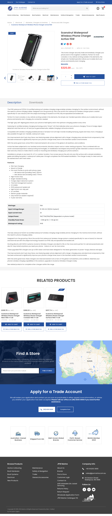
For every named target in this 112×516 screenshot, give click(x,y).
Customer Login (63, 477)
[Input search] (58, 8)
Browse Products (14, 464)
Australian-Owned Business (18, 439)
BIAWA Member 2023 (94, 439)
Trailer (78, 15)
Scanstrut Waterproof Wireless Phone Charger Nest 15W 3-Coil (10, 316)
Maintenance (54, 15)
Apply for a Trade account (85, 2)
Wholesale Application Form (68, 495)
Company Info (88, 464)
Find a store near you (83, 83)
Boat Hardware (25, 15)
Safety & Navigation (67, 15)
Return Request (63, 492)
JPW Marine (62, 464)
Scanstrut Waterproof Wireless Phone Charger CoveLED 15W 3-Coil (33, 316)
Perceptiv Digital (14, 511)
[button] (103, 8)
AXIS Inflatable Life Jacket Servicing (67, 484)
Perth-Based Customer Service (75, 439)
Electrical (45, 15)
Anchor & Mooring (12, 15)
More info (64, 64)
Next (57, 78)
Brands (60, 471)
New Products (100, 15)
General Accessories (88, 15)
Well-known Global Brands (56, 439)
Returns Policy (62, 488)
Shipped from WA (37, 439)
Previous (5, 78)
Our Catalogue (20, 2)
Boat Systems (36, 15)
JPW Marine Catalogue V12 (67, 498)
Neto (47, 509)
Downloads (36, 102)
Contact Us (31, 2)
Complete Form (65, 409)
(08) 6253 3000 (47, 409)
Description (14, 102)
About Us (10, 2)
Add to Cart (11, 324)
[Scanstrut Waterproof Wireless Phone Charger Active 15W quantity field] (65, 76)
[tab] (14, 102)
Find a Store (101, 2)
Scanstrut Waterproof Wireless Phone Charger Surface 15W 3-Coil (55, 316)
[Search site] (87, 8)
